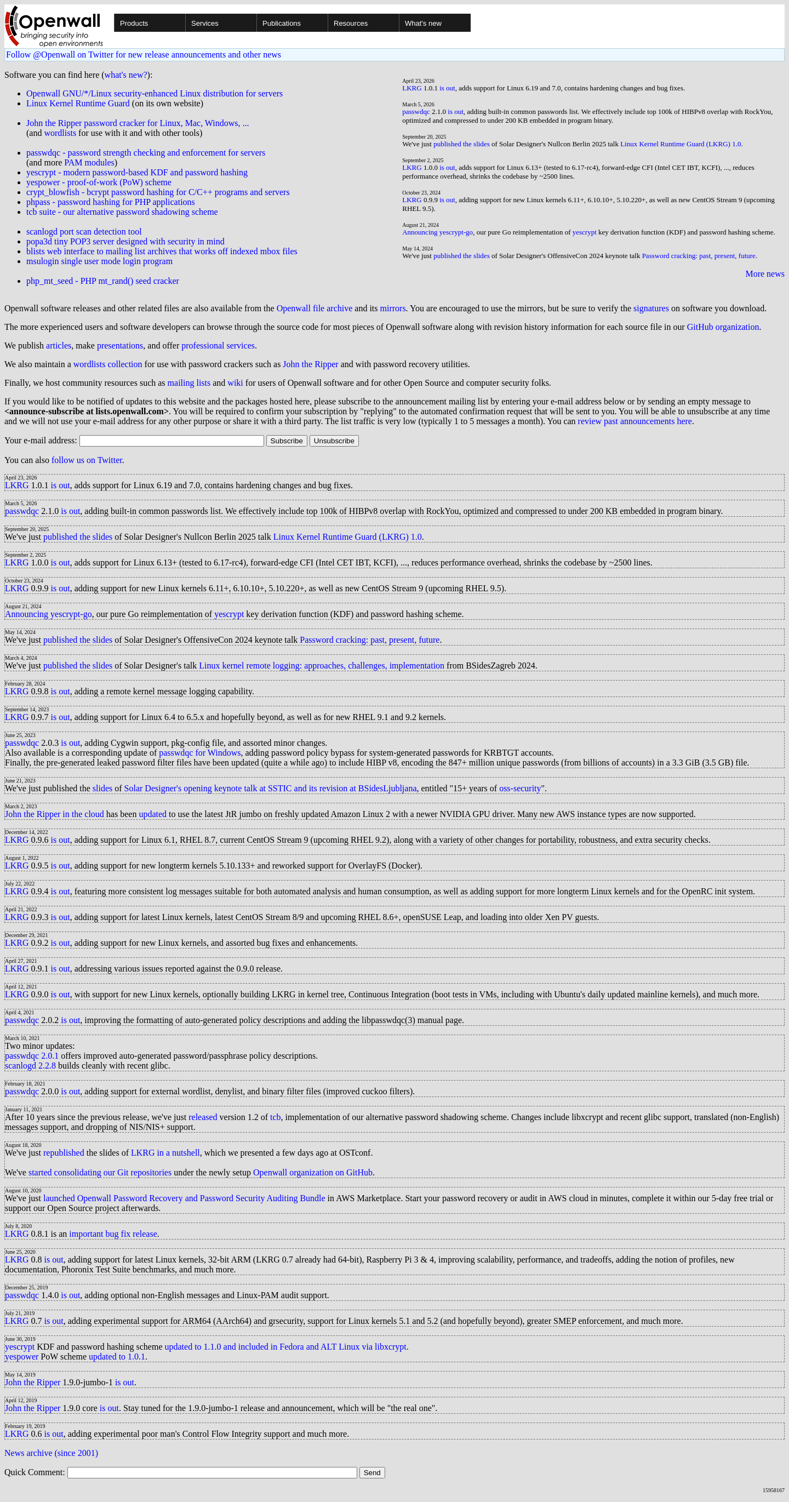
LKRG (411, 88)
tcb (275, 1117)
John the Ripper (310, 364)
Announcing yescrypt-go (437, 232)
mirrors (393, 308)
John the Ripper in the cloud (54, 814)
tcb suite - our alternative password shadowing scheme (122, 211)
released (202, 1117)
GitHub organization (723, 327)
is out (447, 88)
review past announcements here (635, 421)
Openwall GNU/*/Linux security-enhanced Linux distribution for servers (154, 93)
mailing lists (189, 382)
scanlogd (20, 1065)
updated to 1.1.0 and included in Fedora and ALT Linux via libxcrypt (286, 1346)
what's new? (126, 74)
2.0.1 (50, 1055)
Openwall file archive (315, 308)
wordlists (60, 133)
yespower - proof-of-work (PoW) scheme (98, 182)
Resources (351, 23)
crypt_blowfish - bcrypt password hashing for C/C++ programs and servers (158, 192)
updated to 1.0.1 (117, 1356)
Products (134, 23)
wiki (235, 382)
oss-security (520, 788)
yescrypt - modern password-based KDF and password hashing (137, 172)
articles (58, 345)
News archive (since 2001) (51, 1453)
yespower (21, 1356)
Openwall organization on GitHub (313, 1172)
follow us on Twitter (87, 460)
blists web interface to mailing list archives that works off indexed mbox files (162, 251)
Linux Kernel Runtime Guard (78, 103)
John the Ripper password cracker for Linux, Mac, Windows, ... (137, 123)
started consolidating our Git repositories (99, 1172)
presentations (120, 345)
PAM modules (89, 162)
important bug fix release (113, 1233)
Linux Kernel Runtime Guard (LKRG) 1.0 (680, 144)
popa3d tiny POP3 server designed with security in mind (125, 241)
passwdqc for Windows (200, 752)
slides (102, 788)
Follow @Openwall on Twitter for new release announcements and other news (143, 54)
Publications (281, 23)
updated (153, 814)
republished (63, 1152)
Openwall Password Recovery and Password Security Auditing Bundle (201, 1198)
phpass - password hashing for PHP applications (110, 202)
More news (765, 273)
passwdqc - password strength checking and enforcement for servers (145, 152)
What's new (423, 23)
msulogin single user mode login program (99, 261)
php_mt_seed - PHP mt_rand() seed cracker (102, 280)
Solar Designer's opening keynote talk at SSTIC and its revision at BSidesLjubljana (270, 788)
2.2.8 (47, 1065)
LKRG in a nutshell (165, 1152)
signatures (651, 308)
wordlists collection (107, 364)
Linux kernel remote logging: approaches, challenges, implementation (321, 665)
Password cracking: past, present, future (699, 256)
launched (59, 1198)
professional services (218, 345)
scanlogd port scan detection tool (84, 231)
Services (205, 23)
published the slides (461, 144)
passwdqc (416, 111)
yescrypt (585, 232)
